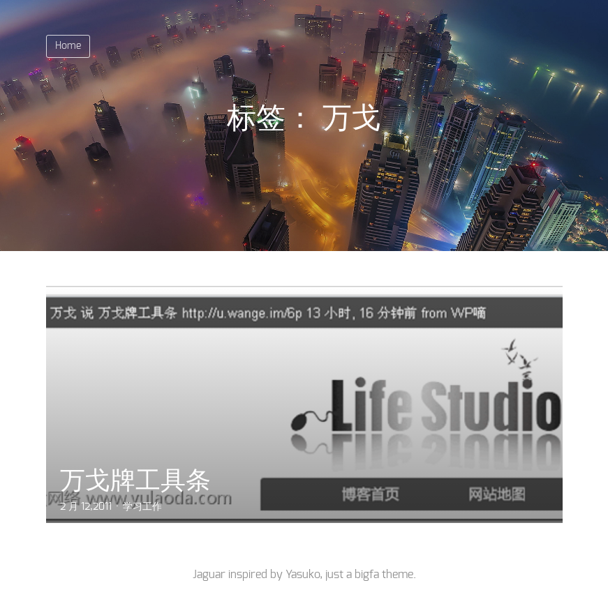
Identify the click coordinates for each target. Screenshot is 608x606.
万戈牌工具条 (135, 480)
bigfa (367, 574)
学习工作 (142, 507)
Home (68, 46)
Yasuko (303, 574)
